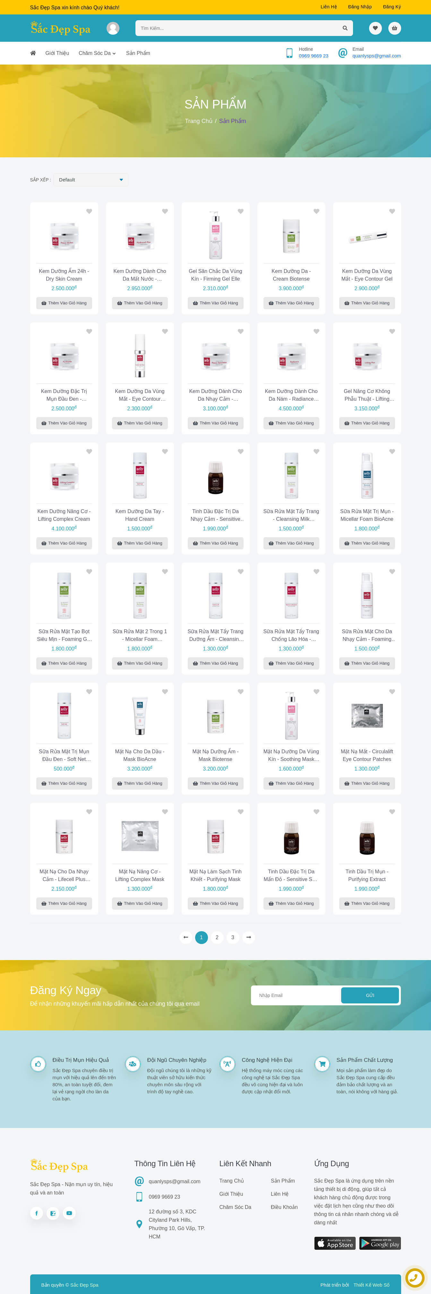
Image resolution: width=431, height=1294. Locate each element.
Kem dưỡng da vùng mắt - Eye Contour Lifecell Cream (139, 396)
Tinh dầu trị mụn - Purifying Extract (367, 875)
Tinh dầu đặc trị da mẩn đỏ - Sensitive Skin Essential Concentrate (291, 876)
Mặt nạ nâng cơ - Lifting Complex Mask (139, 875)
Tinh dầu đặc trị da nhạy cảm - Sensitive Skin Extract (215, 516)
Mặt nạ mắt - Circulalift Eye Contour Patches (367, 755)
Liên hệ (329, 6)
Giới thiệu (57, 53)
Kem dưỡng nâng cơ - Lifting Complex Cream (64, 515)
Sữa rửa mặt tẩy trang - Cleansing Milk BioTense (291, 516)
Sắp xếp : (40, 179)
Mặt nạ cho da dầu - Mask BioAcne (139, 755)
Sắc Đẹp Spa (84, 1285)
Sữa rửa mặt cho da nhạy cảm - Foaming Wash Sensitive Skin (367, 636)
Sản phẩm (138, 53)
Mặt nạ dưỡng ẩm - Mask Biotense (215, 755)
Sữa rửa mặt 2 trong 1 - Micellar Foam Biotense (140, 636)
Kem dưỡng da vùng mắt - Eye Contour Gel (366, 275)
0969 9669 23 (314, 55)
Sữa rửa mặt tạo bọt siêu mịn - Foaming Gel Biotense (64, 636)
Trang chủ (198, 121)
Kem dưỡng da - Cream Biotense (291, 275)
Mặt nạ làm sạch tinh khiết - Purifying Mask (215, 875)
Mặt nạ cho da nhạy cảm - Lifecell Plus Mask (63, 876)
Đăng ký (392, 6)
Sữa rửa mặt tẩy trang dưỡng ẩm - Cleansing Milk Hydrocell (216, 636)
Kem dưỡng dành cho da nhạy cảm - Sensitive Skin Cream (215, 396)
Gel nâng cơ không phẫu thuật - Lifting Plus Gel (367, 396)
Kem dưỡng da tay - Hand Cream (140, 515)
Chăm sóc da (95, 53)
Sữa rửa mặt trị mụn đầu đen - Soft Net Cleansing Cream (64, 756)
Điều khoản (284, 1207)
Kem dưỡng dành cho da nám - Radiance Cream (291, 396)
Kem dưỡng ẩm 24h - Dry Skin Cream (64, 275)
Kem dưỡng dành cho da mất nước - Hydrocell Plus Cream (139, 276)
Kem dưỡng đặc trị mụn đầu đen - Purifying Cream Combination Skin (64, 396)
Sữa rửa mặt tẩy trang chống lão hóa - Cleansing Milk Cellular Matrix (291, 636)
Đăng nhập (360, 6)
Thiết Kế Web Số (371, 1285)
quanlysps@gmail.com (376, 55)
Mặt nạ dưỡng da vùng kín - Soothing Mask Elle (291, 756)
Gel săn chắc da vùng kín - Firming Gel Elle (215, 275)
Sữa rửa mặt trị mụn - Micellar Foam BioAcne (367, 515)
